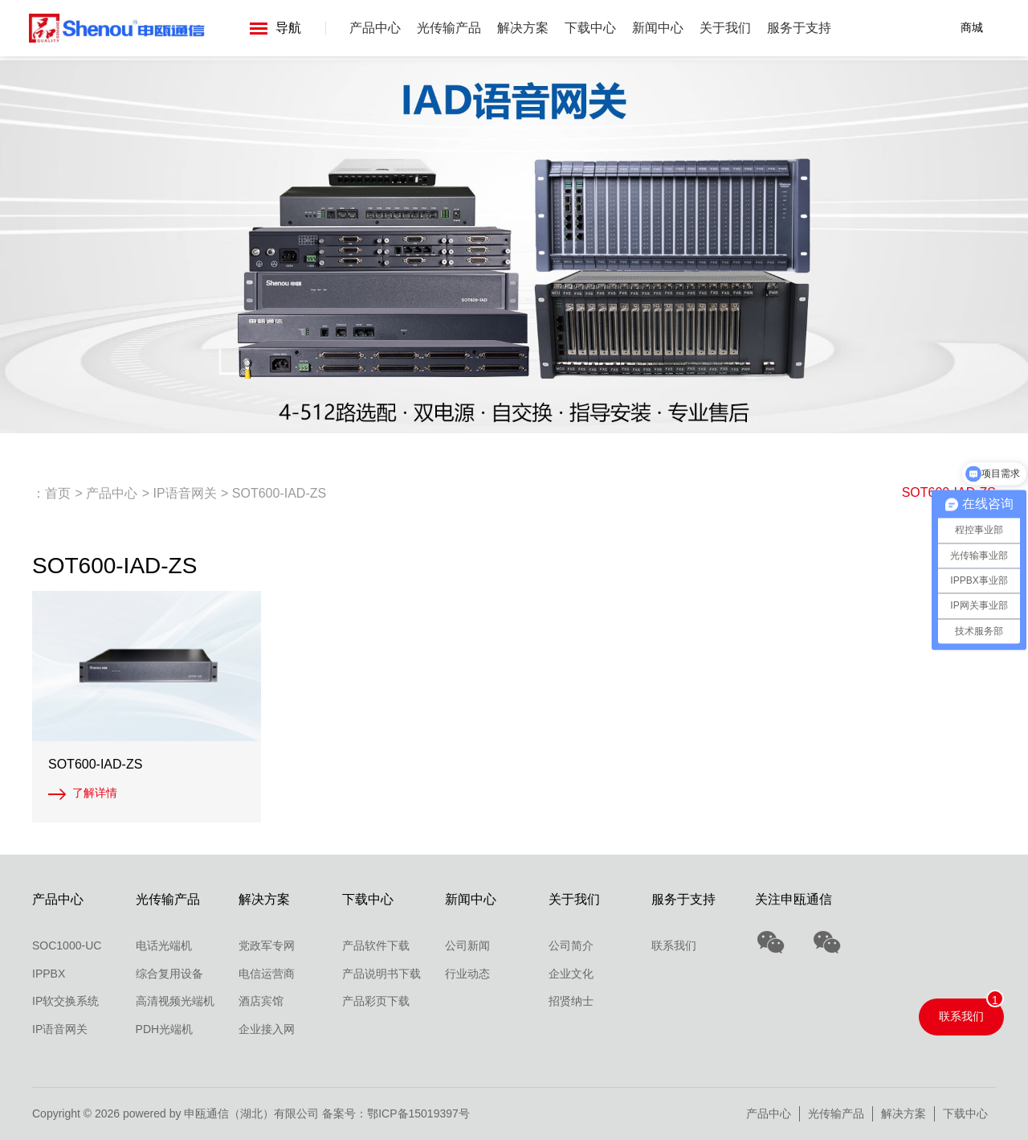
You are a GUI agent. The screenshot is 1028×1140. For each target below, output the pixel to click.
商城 (972, 27)
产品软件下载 (376, 945)
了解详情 (94, 792)
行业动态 (467, 973)
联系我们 (673, 945)
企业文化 (571, 973)
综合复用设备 (169, 973)
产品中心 (376, 28)
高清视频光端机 (175, 1000)
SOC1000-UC (66, 945)
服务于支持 (800, 28)
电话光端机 (164, 945)
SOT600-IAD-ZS (279, 493)
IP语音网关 (184, 493)
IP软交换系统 (65, 1000)
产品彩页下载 (376, 1000)
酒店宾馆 (261, 1000)
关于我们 (726, 28)
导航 (276, 28)
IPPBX (48, 973)
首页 (58, 493)
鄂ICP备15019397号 (418, 1113)
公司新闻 (467, 945)
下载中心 (591, 28)
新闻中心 (658, 28)
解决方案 (523, 28)
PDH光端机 (165, 1029)
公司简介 (571, 945)
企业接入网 (267, 1029)
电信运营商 (267, 973)
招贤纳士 (571, 1000)
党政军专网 (267, 945)
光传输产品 (450, 28)
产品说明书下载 (381, 973)
